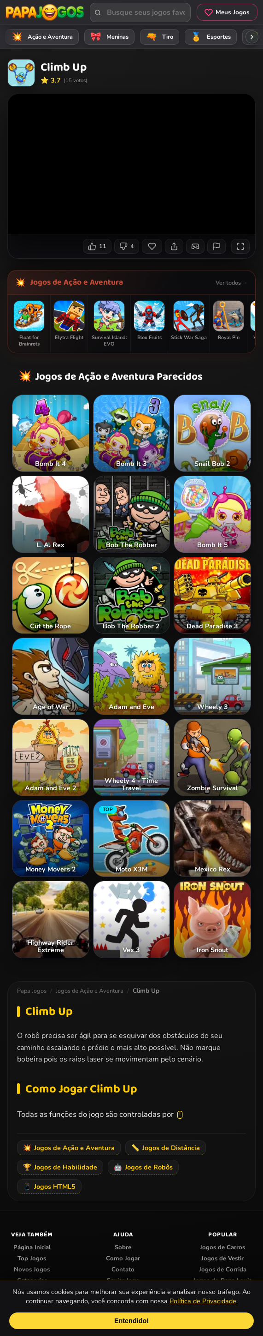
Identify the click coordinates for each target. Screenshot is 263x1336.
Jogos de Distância (165, 1147)
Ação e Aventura (41, 37)
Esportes (209, 37)
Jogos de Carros (222, 1247)
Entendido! (131, 1320)
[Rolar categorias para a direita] (251, 36)
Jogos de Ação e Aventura (76, 282)
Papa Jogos (32, 991)
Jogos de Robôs (143, 1167)
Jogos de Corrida (222, 1269)
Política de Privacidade (202, 1301)
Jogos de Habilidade (60, 1167)
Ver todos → (232, 282)
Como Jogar (123, 1258)
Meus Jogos (227, 12)
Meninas (108, 37)
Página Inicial (32, 1247)
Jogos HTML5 (49, 1186)
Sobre (123, 1247)
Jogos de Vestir (222, 1258)
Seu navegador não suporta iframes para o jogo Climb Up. (131, 164)
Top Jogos (32, 1258)
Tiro (158, 37)
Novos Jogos (32, 1269)
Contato (122, 1269)
